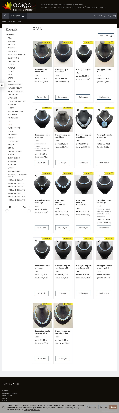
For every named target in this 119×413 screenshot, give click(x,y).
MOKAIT (11, 108)
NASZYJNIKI (10, 35)
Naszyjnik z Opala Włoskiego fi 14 (42, 332)
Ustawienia (91, 407)
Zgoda (113, 407)
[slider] (6, 210)
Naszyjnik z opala (83, 69)
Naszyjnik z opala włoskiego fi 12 (83, 267)
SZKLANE (11, 144)
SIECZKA (11, 148)
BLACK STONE (13, 58)
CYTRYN (11, 64)
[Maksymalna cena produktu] (24, 207)
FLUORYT (11, 68)
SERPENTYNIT (13, 141)
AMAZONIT (12, 44)
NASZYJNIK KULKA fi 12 (16, 190)
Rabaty (5, 400)
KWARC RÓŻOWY (15, 88)
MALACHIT (12, 104)
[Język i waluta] (114, 16)
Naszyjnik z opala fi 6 (104, 70)
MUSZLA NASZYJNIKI (15, 111)
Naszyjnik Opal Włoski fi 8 (61, 70)
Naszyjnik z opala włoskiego (42, 136)
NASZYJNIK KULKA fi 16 (16, 197)
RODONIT (11, 138)
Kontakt (5, 397)
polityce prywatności (32, 410)
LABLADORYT (13, 94)
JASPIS (10, 78)
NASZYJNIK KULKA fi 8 (16, 183)
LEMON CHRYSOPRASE (16, 101)
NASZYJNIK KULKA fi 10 (16, 187)
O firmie (5, 390)
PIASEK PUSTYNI (14, 128)
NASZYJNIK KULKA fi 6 (16, 180)
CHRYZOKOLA (13, 61)
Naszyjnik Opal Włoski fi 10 (41, 70)
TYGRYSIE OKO (14, 158)
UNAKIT (11, 168)
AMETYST (11, 48)
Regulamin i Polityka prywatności (9, 394)
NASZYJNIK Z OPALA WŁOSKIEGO (60, 202)
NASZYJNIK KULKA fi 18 (16, 200)
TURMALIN (12, 164)
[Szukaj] (95, 16)
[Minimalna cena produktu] (10, 207)
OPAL (10, 124)
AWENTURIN (12, 51)
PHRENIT (11, 131)
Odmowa (103, 407)
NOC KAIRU (12, 114)
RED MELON (12, 134)
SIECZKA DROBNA (14, 151)
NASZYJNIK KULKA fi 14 (16, 193)
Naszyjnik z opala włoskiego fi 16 (62, 332)
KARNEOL (11, 81)
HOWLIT (11, 71)
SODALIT (11, 154)
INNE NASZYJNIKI (14, 171)
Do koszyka (41, 97)
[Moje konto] (105, 16)
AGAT (10, 38)
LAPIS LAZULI (12, 98)
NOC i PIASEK (13, 118)
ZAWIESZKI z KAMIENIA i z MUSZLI (17, 175)
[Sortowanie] (106, 35)
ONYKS (10, 121)
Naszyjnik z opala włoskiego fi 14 (62, 267)
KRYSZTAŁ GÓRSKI (15, 84)
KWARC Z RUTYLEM (15, 91)
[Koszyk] (100, 16)
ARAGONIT (12, 41)
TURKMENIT (12, 161)
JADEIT (10, 74)
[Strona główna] (19, 6)
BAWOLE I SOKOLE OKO (17, 54)
